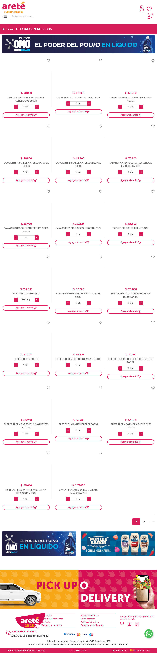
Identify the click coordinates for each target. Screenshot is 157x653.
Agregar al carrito (24, 115)
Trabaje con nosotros (52, 625)
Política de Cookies (90, 622)
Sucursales (47, 615)
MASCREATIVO (140, 650)
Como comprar (88, 619)
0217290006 (18, 635)
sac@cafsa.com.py (37, 635)
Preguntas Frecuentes (52, 619)
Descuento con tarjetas (92, 625)
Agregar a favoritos (26, 58)
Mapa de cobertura (90, 615)
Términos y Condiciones (117, 644)
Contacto (46, 622)
